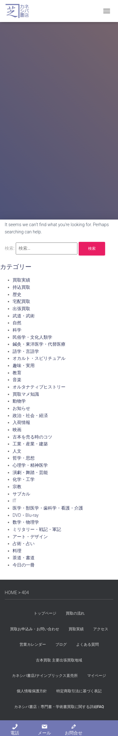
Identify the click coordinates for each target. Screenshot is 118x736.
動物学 (19, 401)
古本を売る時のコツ (32, 436)
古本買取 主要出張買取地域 (59, 660)
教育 (17, 372)
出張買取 (21, 308)
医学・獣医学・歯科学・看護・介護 (48, 507)
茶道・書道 (24, 557)
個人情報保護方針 (32, 691)
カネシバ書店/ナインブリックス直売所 (45, 675)
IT (14, 500)
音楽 (17, 379)
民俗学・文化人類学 (32, 337)
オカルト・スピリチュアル (39, 358)
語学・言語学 (26, 351)
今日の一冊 (24, 564)
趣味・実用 (24, 365)
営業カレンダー (33, 644)
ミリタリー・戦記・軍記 (37, 529)
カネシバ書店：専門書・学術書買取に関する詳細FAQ (59, 707)
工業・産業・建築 (30, 443)
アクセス (100, 629)
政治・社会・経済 (30, 415)
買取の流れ (75, 613)
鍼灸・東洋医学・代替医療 (39, 344)
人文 (17, 451)
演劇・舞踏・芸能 (30, 472)
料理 (17, 550)
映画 (17, 429)
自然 (17, 322)
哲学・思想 (24, 457)
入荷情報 (21, 422)
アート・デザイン (30, 536)
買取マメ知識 (26, 394)
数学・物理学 (26, 522)
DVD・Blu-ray (26, 515)
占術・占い (24, 543)
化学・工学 (24, 479)
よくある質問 (87, 644)
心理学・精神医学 (30, 465)
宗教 (17, 486)
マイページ (96, 675)
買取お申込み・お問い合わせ (34, 629)
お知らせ (21, 408)
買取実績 (21, 279)
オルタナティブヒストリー (39, 386)
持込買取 (21, 287)
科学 (17, 329)
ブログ (61, 644)
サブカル (21, 493)
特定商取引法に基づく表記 (79, 691)
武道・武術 (24, 315)
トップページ (45, 613)
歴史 (17, 294)
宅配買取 (21, 301)
